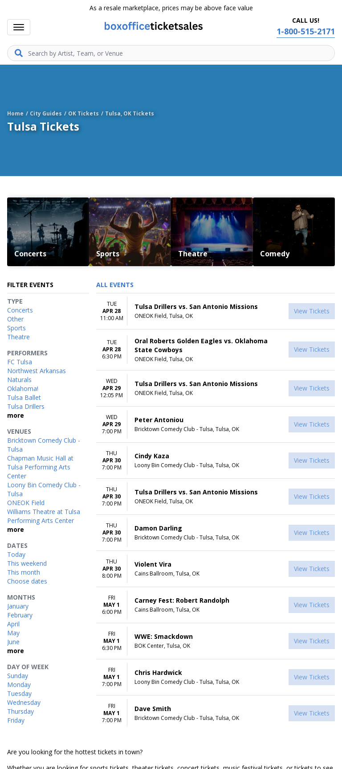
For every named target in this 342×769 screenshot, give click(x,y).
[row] (215, 311)
